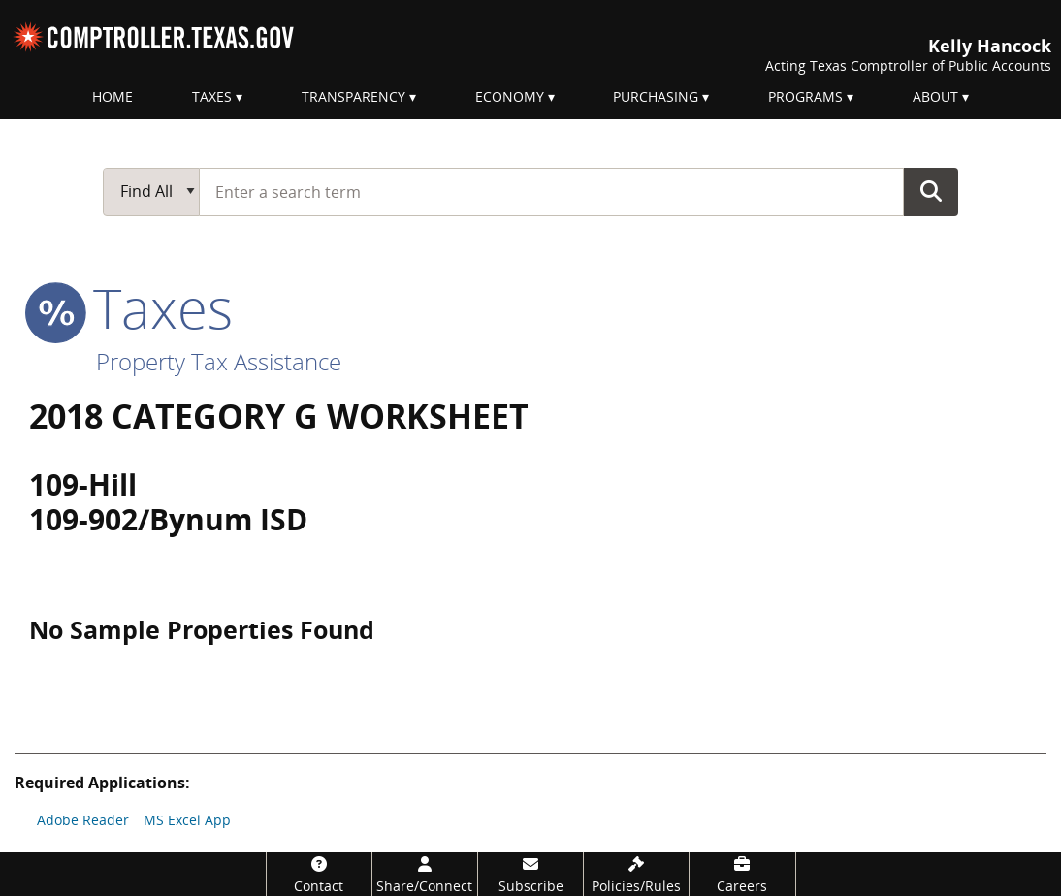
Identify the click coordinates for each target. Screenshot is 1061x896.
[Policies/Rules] (636, 874)
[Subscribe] (530, 874)
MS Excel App (187, 820)
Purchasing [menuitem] (655, 96)
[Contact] (319, 874)
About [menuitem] (935, 96)
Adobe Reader (83, 820)
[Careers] (742, 874)
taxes (131, 307)
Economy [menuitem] (509, 96)
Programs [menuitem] (805, 96)
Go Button (931, 191)
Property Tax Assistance (218, 361)
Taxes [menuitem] (212, 96)
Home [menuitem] (112, 96)
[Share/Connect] (424, 874)
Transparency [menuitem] (353, 96)
